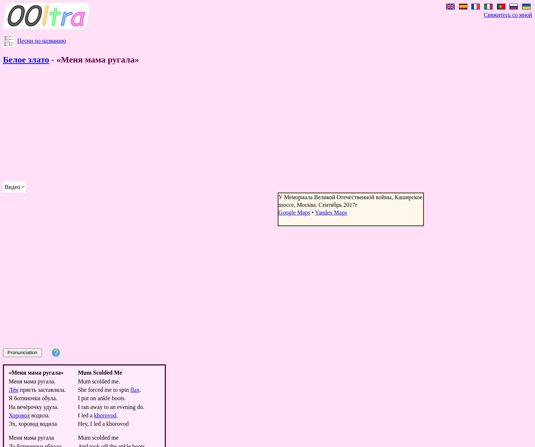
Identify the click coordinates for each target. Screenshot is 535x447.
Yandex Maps (331, 212)
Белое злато (26, 59)
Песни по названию (41, 41)
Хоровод (19, 415)
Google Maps (294, 212)
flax (135, 390)
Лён (14, 390)
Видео (12, 187)
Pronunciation (23, 352)
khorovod (105, 415)
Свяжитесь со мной (508, 15)
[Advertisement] (222, 124)
